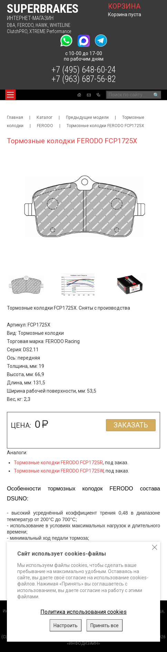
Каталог (44, 117)
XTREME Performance (50, 31)
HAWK (42, 25)
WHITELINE (60, 25)
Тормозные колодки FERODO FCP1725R (58, 462)
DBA (11, 25)
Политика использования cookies (83, 612)
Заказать (131, 425)
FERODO (25, 25)
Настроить (65, 625)
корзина (124, 6)
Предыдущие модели (87, 117)
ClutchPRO (17, 31)
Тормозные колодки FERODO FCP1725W (59, 471)
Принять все (104, 625)
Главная (15, 117)
